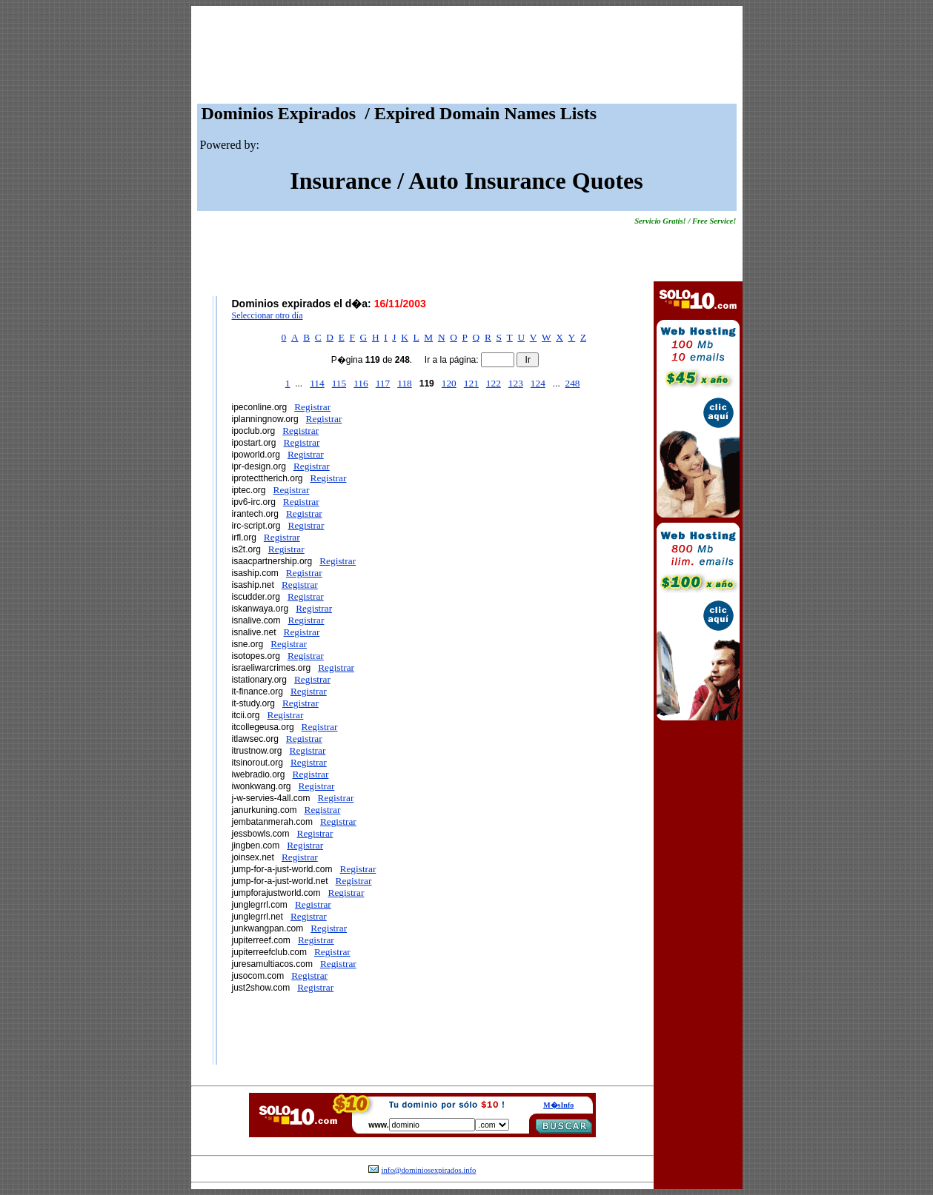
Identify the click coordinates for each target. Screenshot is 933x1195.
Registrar (312, 406)
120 (449, 383)
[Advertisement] (467, 58)
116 (360, 383)
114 (317, 383)
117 (383, 383)
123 (515, 383)
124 (538, 383)
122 (493, 383)
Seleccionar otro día (267, 315)
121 (471, 383)
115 (339, 383)
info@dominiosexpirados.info (429, 1170)
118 (404, 383)
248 (572, 383)
